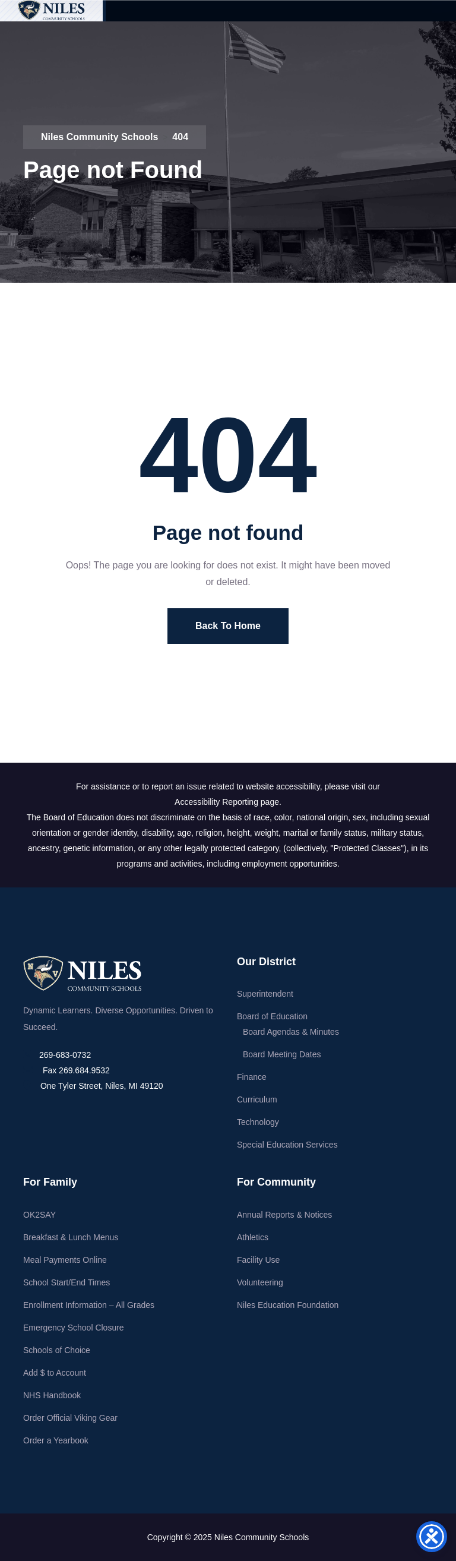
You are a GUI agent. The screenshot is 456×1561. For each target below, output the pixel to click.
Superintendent (265, 993)
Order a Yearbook (55, 1440)
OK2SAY (39, 1214)
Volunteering (260, 1282)
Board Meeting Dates (282, 1054)
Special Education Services (287, 1144)
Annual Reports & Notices (284, 1214)
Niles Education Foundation (287, 1305)
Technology (258, 1122)
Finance (252, 1077)
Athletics (252, 1237)
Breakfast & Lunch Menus (70, 1237)
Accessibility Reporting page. (228, 802)
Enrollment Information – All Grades (88, 1305)
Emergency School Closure (73, 1327)
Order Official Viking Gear (70, 1418)
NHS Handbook (52, 1395)
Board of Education (272, 1016)
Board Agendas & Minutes (291, 1032)
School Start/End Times (66, 1282)
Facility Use (258, 1260)
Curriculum (257, 1099)
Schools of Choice (56, 1350)
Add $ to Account (54, 1372)
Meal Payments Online (65, 1260)
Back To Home (228, 626)
